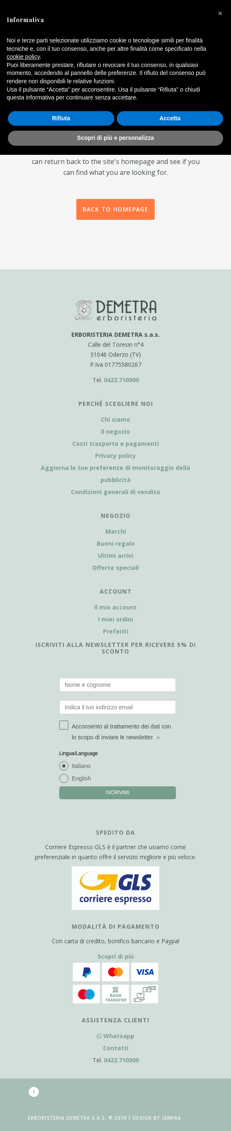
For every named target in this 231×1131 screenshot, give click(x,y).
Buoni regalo (116, 543)
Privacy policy (115, 456)
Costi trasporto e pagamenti (115, 443)
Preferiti (115, 631)
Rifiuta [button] (61, 118)
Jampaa (171, 1118)
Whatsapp (115, 1036)
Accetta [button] (170, 118)
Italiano (81, 766)
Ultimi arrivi (115, 555)
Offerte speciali (115, 568)
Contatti (115, 1048)
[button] (220, 13)
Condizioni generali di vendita (115, 492)
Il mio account (115, 607)
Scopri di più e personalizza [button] (115, 137)
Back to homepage (115, 209)
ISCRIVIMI (118, 792)
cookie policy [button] (23, 56)
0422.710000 (121, 380)
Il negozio (115, 431)
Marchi (115, 531)
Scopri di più (116, 956)
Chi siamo (115, 419)
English (81, 778)
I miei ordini (115, 619)
